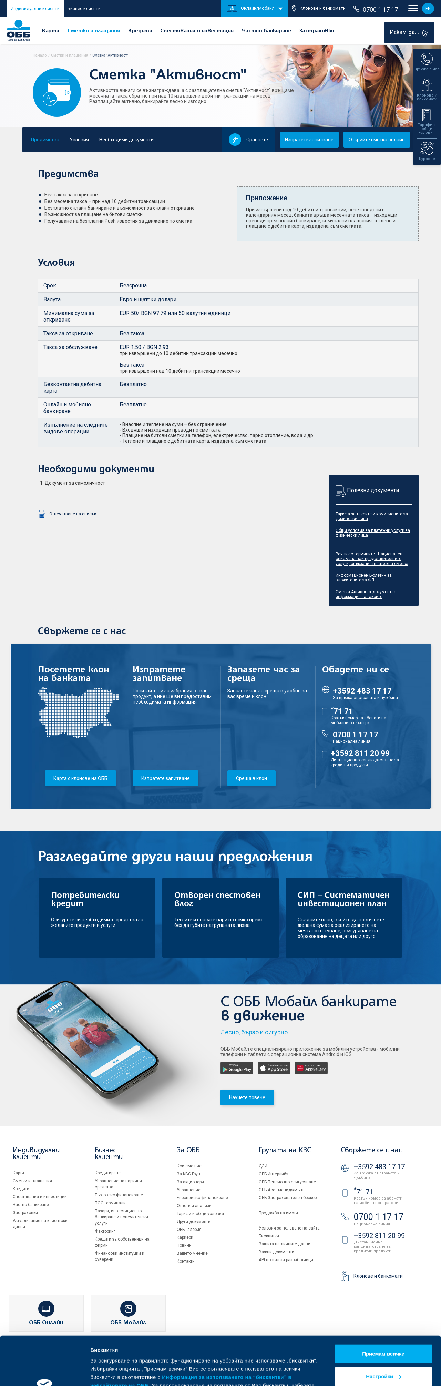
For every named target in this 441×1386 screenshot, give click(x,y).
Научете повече (247, 1097)
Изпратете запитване (309, 139)
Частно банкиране (266, 30)
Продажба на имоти (278, 1213)
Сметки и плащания (94, 30)
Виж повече (105, 1372)
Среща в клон (251, 778)
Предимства (45, 139)
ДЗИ (263, 1166)
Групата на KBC (285, 1150)
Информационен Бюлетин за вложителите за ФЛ (364, 578)
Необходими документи (126, 139)
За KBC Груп (188, 1174)
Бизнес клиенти (84, 8)
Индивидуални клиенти (35, 8)
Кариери (185, 1237)
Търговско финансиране (119, 1195)
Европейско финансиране (202, 1197)
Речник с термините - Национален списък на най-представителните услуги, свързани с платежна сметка (372, 559)
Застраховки (316, 30)
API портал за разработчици (286, 1259)
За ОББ (188, 1150)
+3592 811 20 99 (360, 753)
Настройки (383, 1328)
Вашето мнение (192, 1253)
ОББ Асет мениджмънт (281, 1189)
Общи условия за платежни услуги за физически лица (373, 533)
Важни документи (276, 1252)
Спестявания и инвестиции (196, 30)
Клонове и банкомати (319, 8)
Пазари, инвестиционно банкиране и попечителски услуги (121, 1217)
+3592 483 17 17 (362, 691)
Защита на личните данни (284, 1244)
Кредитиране (108, 1173)
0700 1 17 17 (375, 9)
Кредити (140, 30)
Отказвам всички (384, 1350)
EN (428, 8)
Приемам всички (383, 1305)
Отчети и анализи (194, 1205)
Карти (50, 30)
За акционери (190, 1182)
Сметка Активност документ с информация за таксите (365, 594)
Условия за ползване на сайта (289, 1228)
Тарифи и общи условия (200, 1213)
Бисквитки (269, 1236)
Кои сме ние (189, 1166)
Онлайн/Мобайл (251, 8)
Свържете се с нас (371, 1150)
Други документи (194, 1221)
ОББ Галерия (189, 1229)
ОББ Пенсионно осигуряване (287, 1182)
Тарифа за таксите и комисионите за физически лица (372, 516)
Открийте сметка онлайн (377, 139)
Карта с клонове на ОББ (80, 778)
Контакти (186, 1261)
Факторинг (105, 1231)
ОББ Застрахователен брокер (288, 1197)
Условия (79, 139)
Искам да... (410, 33)
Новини (184, 1245)
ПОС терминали (110, 1203)
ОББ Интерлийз (273, 1174)
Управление (189, 1189)
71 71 (342, 711)
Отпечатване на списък (72, 514)
